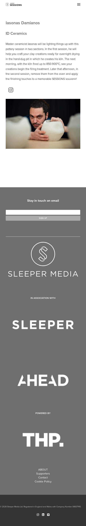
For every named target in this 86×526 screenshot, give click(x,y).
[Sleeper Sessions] (14, 4)
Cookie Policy (43, 481)
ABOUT (43, 469)
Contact (43, 477)
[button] (78, 4)
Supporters (43, 473)
